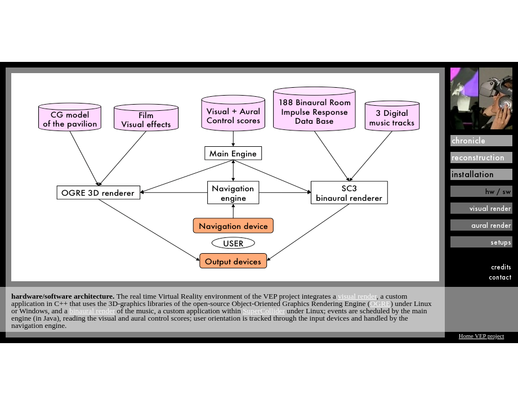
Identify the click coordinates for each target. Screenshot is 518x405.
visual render (357, 296)
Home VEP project (481, 336)
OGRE (380, 303)
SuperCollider (264, 311)
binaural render (92, 311)
